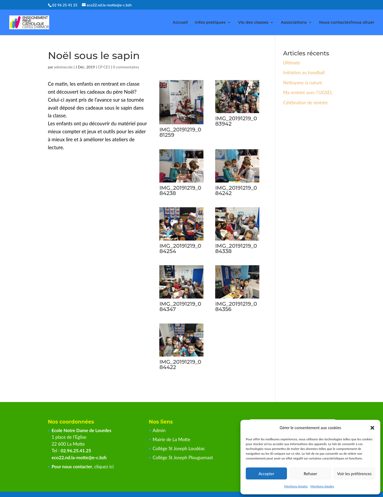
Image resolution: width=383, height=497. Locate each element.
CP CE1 (104, 67)
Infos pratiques (210, 22)
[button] (372, 427)
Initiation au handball (304, 72)
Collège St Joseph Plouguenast (183, 457)
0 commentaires (126, 67)
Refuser (310, 473)
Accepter (266, 473)
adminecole (63, 67)
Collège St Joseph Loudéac (179, 448)
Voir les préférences (354, 473)
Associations (294, 22)
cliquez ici (104, 466)
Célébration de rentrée (305, 102)
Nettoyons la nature (302, 82)
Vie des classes (253, 22)
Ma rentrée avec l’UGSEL (307, 92)
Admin (159, 430)
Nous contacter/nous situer (346, 22)
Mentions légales (296, 486)
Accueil (180, 22)
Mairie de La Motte (171, 439)
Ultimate (291, 62)
